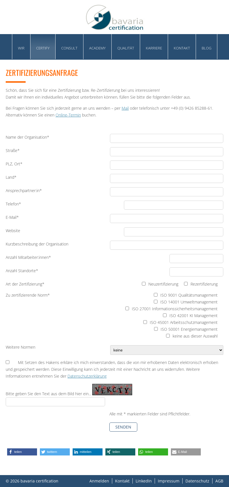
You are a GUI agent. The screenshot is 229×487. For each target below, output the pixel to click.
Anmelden (99, 481)
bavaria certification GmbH (114, 17)
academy (97, 48)
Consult (69, 48)
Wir (21, 48)
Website (13, 230)
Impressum (168, 481)
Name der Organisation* (27, 137)
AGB (219, 481)
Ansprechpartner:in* (24, 190)
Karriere (154, 48)
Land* (11, 177)
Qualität (125, 48)
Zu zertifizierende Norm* (28, 295)
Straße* (13, 150)
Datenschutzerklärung (87, 376)
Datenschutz (197, 481)
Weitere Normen (20, 347)
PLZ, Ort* (14, 164)
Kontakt (182, 48)
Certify (43, 48)
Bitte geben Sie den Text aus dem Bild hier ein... (49, 393)
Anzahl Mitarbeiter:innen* (28, 257)
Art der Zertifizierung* (25, 284)
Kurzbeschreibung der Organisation (37, 244)
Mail (125, 108)
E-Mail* (12, 217)
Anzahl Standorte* (22, 270)
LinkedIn (144, 481)
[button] (22, 451)
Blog (206, 48)
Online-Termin (68, 115)
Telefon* (13, 204)
